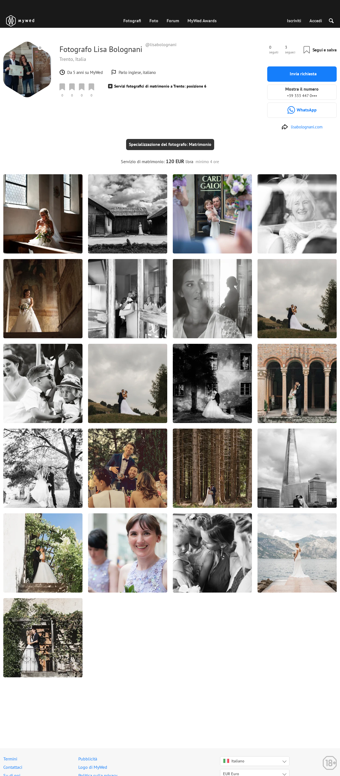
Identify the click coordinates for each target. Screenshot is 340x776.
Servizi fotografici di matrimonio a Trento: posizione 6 (160, 86)
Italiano (233, 760)
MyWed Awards (202, 20)
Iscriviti (294, 20)
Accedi (315, 20)
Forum (173, 20)
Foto (153, 20)
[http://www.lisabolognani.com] (301, 127)
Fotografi (132, 20)
